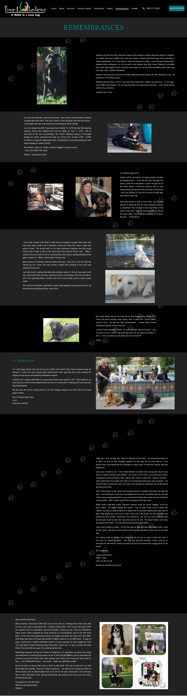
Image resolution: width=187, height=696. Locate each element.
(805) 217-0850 (154, 8)
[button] (177, 8)
